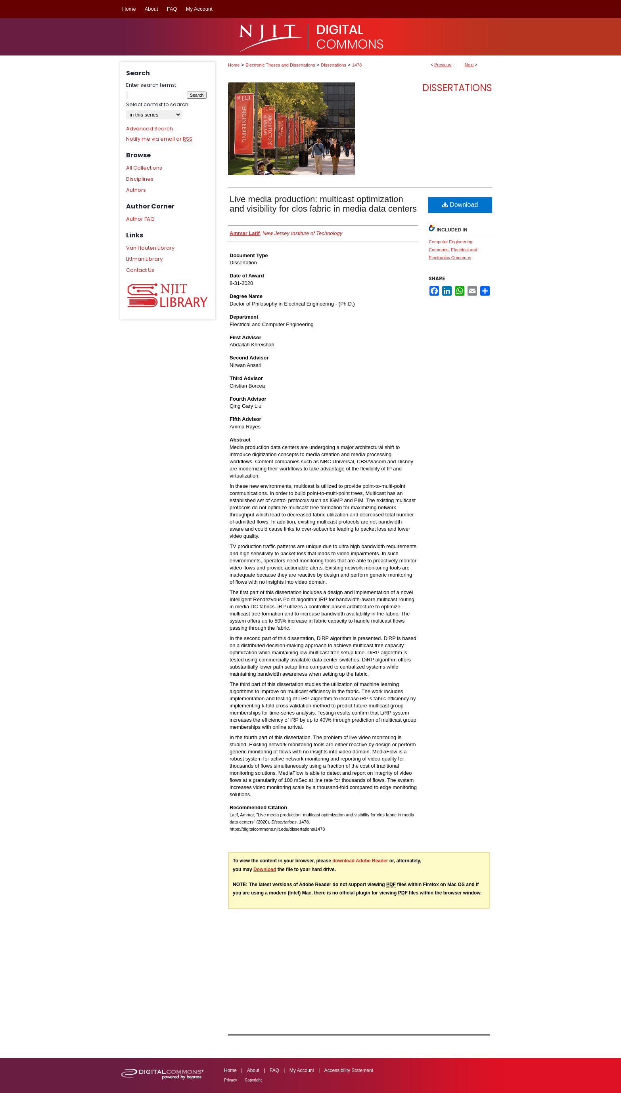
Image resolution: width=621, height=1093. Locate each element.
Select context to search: (158, 104)
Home (234, 65)
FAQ (274, 1070)
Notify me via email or (159, 139)
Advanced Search (149, 128)
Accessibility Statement (348, 1070)
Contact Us (140, 270)
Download (460, 204)
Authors (136, 190)
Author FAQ (140, 219)
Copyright (253, 1080)
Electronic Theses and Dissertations (280, 65)
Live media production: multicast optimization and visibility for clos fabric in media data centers (323, 204)
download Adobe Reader (360, 861)
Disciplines (139, 179)
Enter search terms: (151, 85)
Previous (442, 64)
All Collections (144, 168)
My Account (301, 1070)
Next (469, 64)
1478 (357, 65)
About (253, 1070)
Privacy (230, 1080)
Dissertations (333, 65)
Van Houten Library (150, 248)
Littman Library (144, 259)
